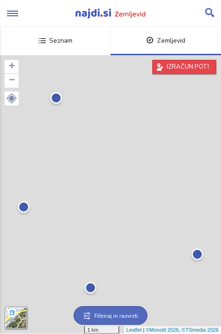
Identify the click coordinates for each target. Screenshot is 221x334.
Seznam (55, 40)
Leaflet (134, 330)
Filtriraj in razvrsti (111, 316)
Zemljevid (165, 40)
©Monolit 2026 (162, 330)
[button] (12, 98)
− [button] (12, 81)
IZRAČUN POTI (188, 67)
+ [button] (12, 67)
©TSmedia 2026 (200, 330)
